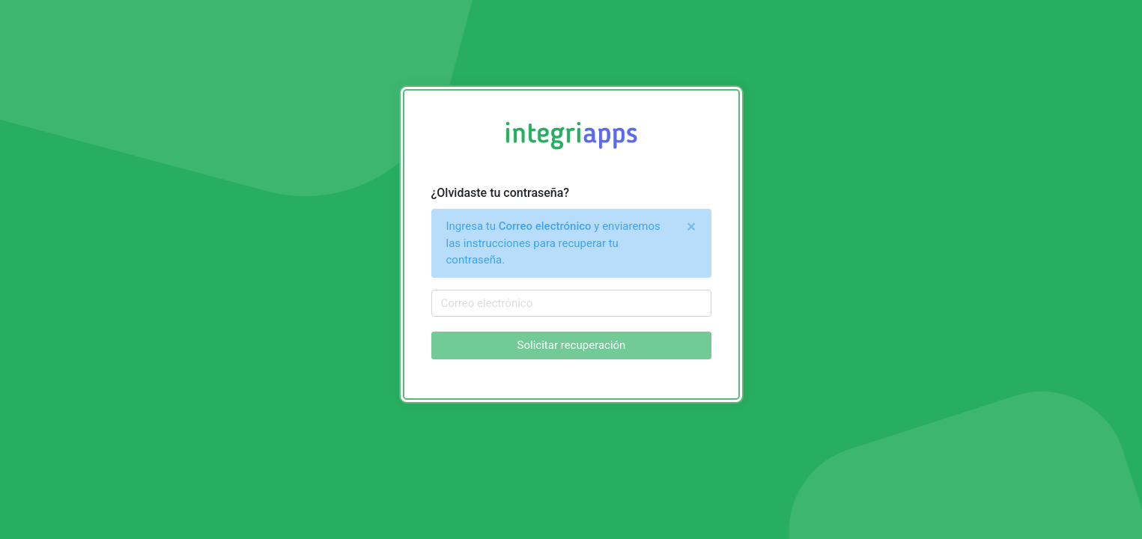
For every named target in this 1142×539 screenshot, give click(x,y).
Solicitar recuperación (571, 345)
